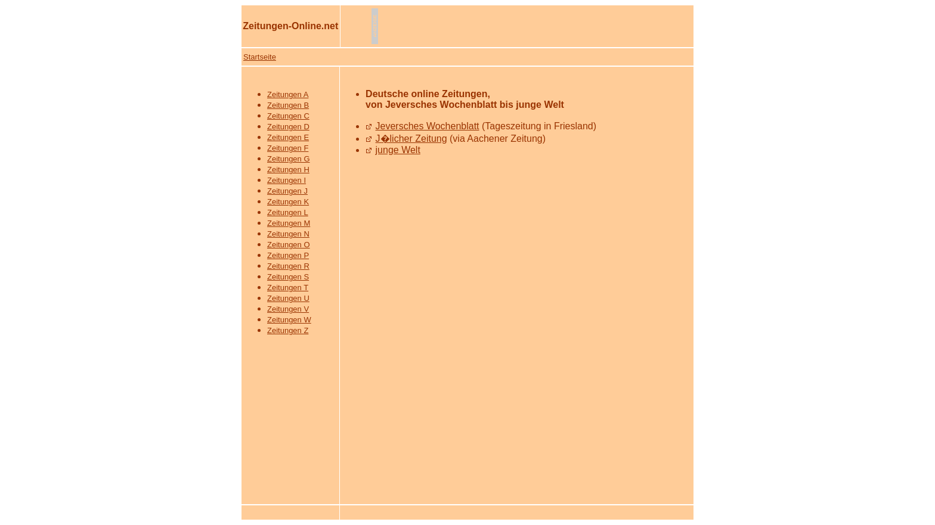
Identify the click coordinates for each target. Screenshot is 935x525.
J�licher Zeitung (411, 138)
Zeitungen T (287, 287)
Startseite (259, 56)
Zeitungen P (288, 255)
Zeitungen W (289, 319)
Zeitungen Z (287, 330)
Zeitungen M (288, 223)
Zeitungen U (288, 298)
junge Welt (398, 150)
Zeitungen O (288, 244)
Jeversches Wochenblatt (427, 126)
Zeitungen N (288, 233)
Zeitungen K (288, 201)
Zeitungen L (287, 212)
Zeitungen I (286, 180)
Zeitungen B (288, 105)
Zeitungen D (288, 126)
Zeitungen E (288, 137)
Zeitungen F (287, 148)
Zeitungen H (288, 169)
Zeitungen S (288, 276)
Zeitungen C (288, 115)
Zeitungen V (288, 309)
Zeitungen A (287, 94)
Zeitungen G (288, 158)
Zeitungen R (288, 266)
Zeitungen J (287, 191)
